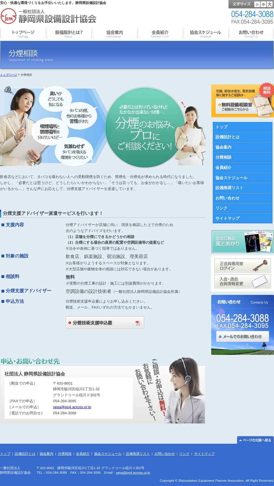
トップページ (8, 74)
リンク (221, 208)
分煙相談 (223, 157)
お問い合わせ (227, 198)
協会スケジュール (231, 177)
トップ (221, 127)
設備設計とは (227, 137)
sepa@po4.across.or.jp (72, 407)
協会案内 (223, 147)
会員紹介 (223, 167)
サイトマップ (227, 218)
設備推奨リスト (229, 187)
